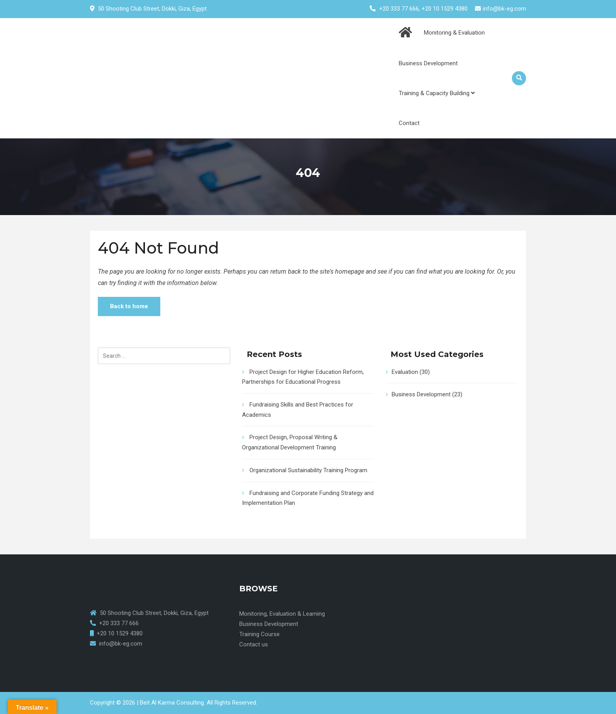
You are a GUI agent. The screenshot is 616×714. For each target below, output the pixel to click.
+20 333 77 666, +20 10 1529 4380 (423, 8)
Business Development (428, 63)
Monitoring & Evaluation (454, 32)
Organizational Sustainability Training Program (308, 470)
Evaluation (405, 371)
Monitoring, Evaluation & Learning (282, 613)
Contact (409, 123)
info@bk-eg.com (504, 8)
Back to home (129, 306)
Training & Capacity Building (437, 93)
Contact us (253, 644)
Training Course (259, 634)
